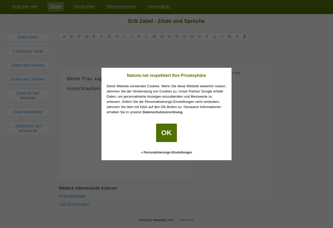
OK (166, 133)
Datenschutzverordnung (162, 112)
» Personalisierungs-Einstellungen (166, 152)
